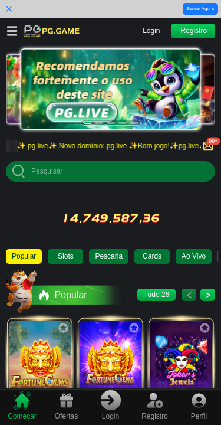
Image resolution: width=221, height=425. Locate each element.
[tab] (22, 406)
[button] (151, 31)
